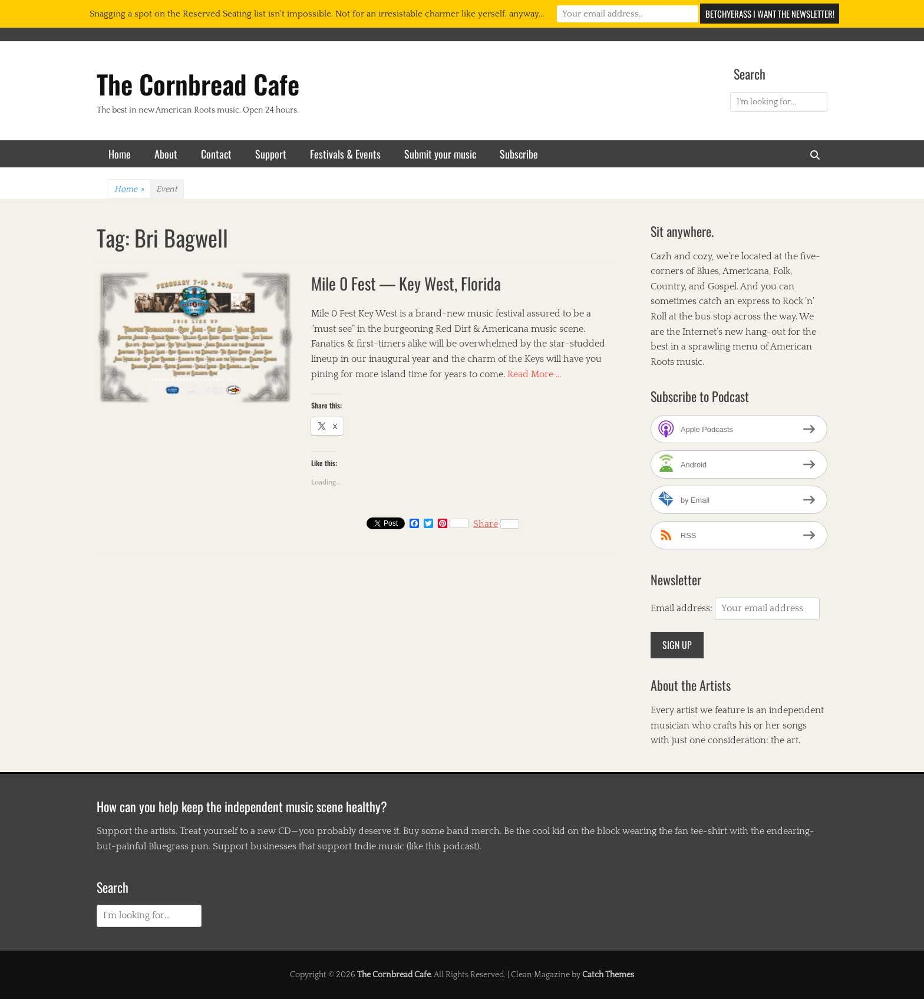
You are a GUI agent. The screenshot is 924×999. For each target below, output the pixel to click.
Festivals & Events (345, 153)
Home (119, 153)
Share (496, 524)
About (165, 153)
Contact (216, 153)
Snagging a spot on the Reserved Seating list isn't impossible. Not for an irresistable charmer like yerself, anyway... (317, 14)
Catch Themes (608, 975)
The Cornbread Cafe (198, 84)
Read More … (534, 374)
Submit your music (440, 153)
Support (270, 153)
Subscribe (519, 153)
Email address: (683, 608)
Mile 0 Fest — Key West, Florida (406, 283)
